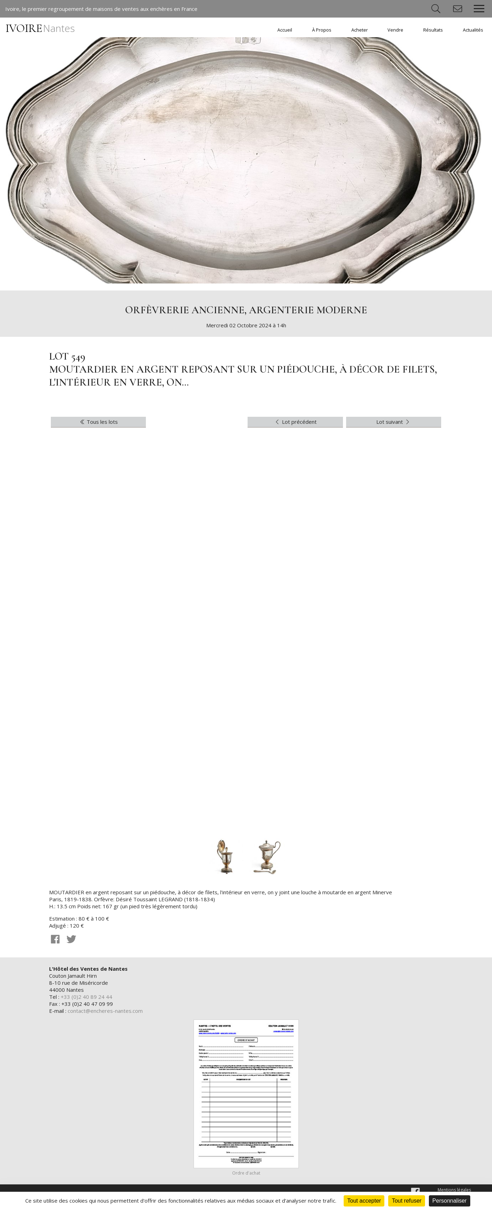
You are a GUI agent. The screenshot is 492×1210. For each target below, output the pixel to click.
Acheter (359, 30)
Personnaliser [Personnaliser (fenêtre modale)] (449, 1201)
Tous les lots (98, 421)
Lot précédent (295, 421)
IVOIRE (40, 28)
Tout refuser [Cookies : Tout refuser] (406, 1201)
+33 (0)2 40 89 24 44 (86, 996)
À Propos (321, 30)
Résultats (433, 30)
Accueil (284, 30)
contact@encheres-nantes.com (105, 1010)
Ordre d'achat (246, 1173)
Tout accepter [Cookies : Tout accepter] (364, 1201)
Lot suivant (393, 421)
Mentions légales (454, 1190)
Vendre (395, 30)
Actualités (473, 30)
